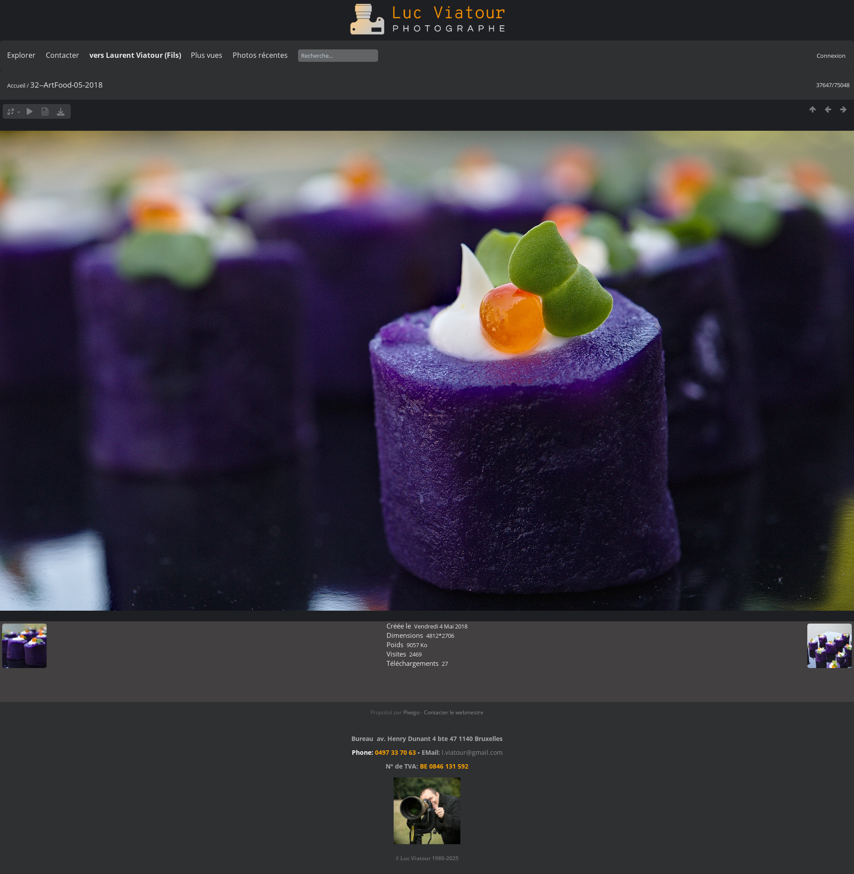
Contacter (62, 55)
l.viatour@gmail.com (472, 752)
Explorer (21, 55)
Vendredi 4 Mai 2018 (440, 626)
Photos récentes (260, 55)
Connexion (831, 56)
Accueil (16, 85)
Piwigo (411, 712)
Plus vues (206, 55)
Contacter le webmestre (453, 712)
